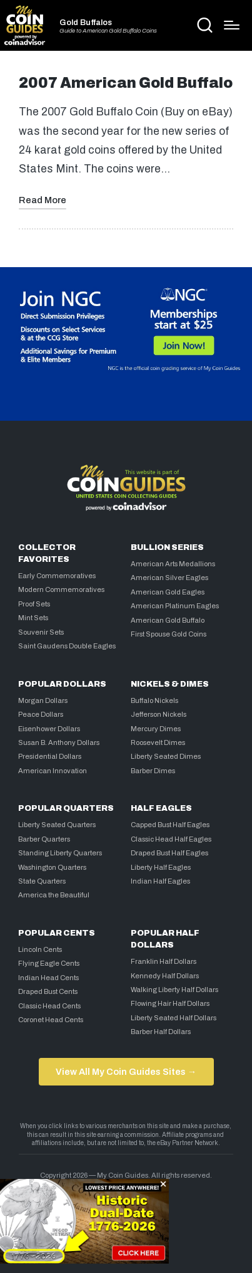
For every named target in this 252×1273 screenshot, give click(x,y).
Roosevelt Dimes (158, 742)
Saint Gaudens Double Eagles (67, 646)
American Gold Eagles (167, 592)
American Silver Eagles (169, 577)
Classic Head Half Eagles (171, 839)
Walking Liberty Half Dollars (174, 989)
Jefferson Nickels (158, 714)
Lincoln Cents (40, 949)
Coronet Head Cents (50, 1019)
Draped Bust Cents (48, 991)
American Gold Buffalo (167, 620)
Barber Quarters (44, 839)
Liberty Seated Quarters (57, 824)
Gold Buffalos (85, 23)
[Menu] (231, 25)
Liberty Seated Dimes (166, 756)
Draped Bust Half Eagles (169, 853)
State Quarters (42, 881)
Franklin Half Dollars (163, 961)
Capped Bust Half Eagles (170, 824)
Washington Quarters (52, 867)
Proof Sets (34, 604)
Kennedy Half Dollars (165, 976)
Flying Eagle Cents (48, 963)
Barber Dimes (153, 770)
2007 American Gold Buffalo (126, 83)
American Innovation (52, 770)
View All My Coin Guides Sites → (126, 1072)
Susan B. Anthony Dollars (58, 742)
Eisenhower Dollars (49, 728)
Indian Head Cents (48, 977)
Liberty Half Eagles (161, 867)
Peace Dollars (40, 714)
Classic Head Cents (49, 1006)
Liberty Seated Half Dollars (173, 1018)
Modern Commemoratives (61, 589)
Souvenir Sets (41, 632)
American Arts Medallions (173, 564)
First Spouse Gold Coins (168, 634)
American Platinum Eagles (175, 606)
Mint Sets (33, 617)
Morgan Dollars (43, 700)
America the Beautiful (53, 895)
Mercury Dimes (156, 728)
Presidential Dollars (49, 756)
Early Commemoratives (57, 575)
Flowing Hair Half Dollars (170, 1003)
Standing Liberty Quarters (60, 853)
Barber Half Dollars (161, 1031)
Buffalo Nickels (154, 700)
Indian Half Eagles (160, 881)
